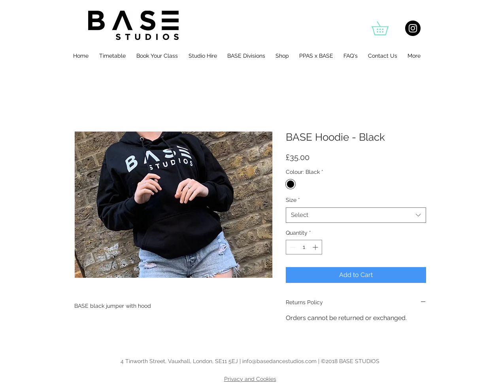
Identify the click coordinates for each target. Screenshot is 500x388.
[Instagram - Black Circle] (413, 28)
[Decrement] (292, 247)
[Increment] (316, 247)
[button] (387, 28)
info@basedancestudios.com (279, 361)
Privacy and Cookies (250, 379)
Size (293, 200)
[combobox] (356, 215)
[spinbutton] (304, 247)
